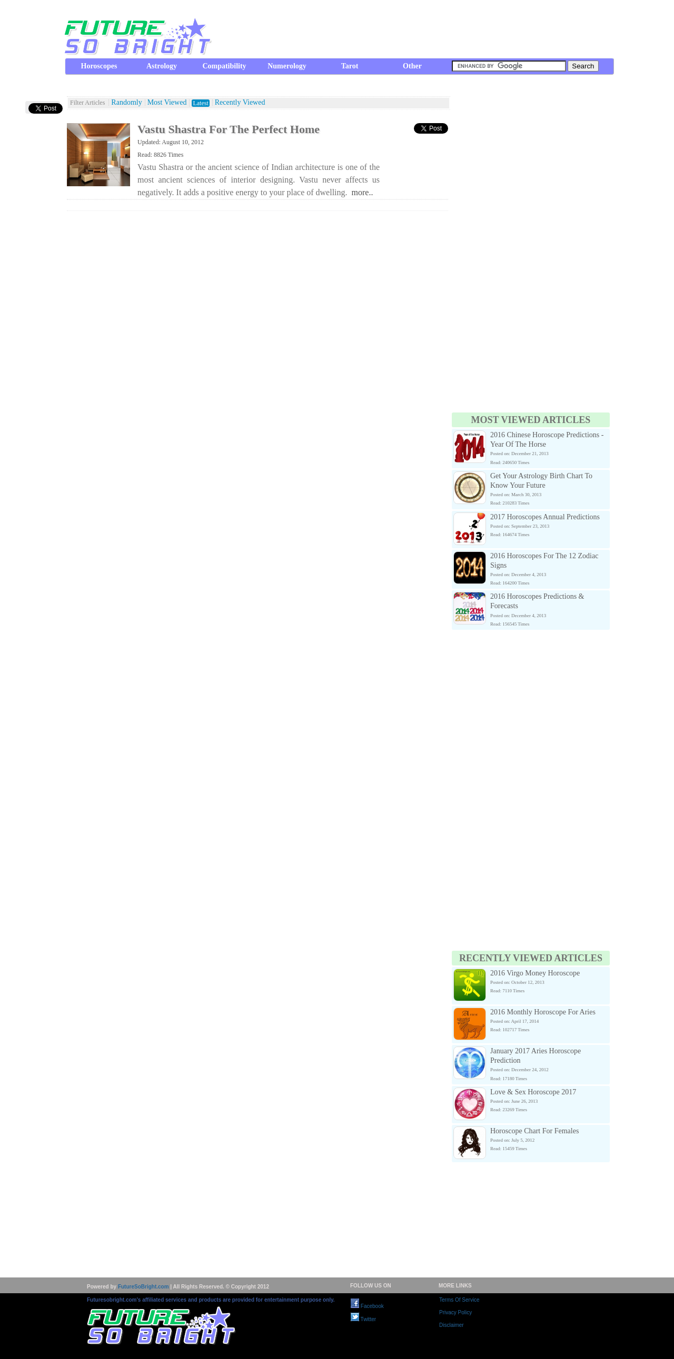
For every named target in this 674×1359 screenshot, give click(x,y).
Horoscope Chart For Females (534, 1131)
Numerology (286, 66)
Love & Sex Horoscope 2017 (533, 1092)
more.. (362, 192)
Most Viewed (167, 102)
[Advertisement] (421, 29)
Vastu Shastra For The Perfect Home (228, 129)
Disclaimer (451, 1325)
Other (412, 66)
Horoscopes (99, 66)
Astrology (161, 66)
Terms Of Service (459, 1300)
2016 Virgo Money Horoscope (535, 973)
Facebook (367, 1306)
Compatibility (224, 66)
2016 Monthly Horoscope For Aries (543, 1012)
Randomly (126, 102)
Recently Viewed (240, 102)
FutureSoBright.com (143, 1287)
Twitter (363, 1319)
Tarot (350, 66)
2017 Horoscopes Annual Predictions (545, 517)
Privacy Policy (455, 1312)
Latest (200, 103)
